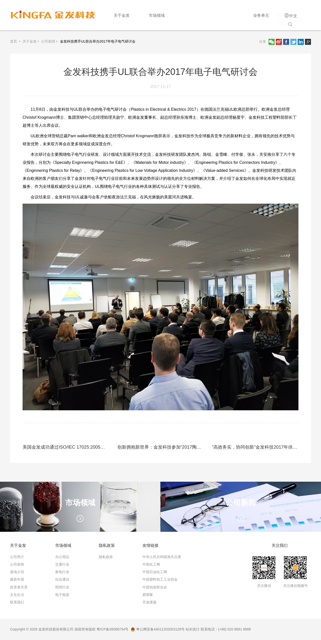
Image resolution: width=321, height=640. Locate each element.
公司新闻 (48, 41)
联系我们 (17, 602)
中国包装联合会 (154, 587)
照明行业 (62, 587)
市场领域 (157, 15)
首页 (14, 41)
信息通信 (62, 579)
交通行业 (62, 564)
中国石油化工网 (154, 572)
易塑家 (147, 595)
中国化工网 (151, 564)
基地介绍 (17, 572)
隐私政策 (106, 557)
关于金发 (122, 15)
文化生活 (17, 595)
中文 (293, 16)
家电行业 (62, 572)
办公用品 (62, 557)
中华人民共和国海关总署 (161, 557)
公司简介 (17, 557)
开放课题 (149, 602)
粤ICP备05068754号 (113, 629)
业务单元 (261, 15)
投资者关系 (19, 587)
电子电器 (62, 595)
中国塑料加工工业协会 (160, 579)
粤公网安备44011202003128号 (158, 629)
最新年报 (17, 579)
